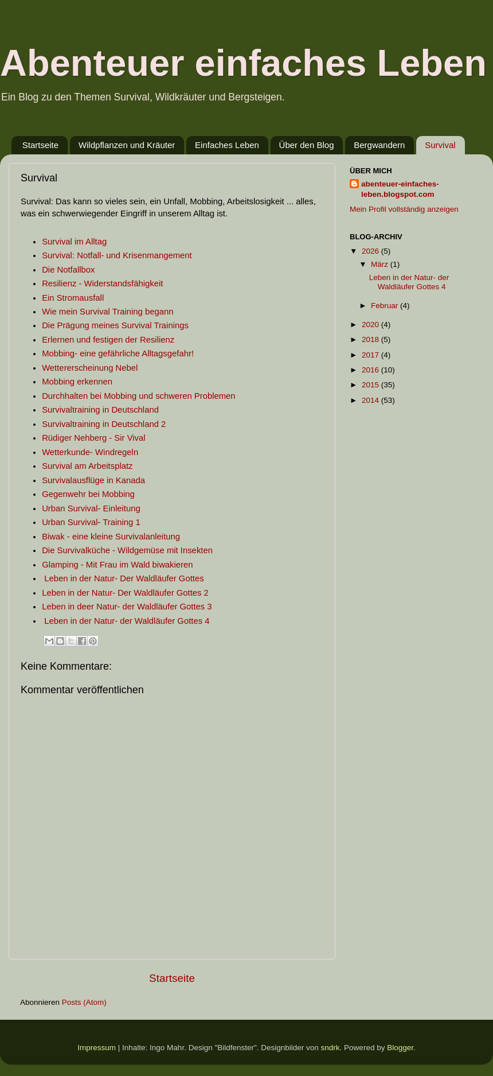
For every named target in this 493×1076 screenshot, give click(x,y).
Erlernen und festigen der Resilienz (108, 339)
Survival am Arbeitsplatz (87, 466)
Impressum (96, 1047)
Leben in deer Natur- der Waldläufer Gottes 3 (127, 606)
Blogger (400, 1047)
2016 (371, 370)
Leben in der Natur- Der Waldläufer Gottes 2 (125, 592)
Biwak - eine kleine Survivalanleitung (111, 536)
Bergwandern (379, 145)
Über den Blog (306, 145)
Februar (385, 305)
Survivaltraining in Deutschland (100, 409)
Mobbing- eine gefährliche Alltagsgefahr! (118, 353)
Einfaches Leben (227, 145)
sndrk (330, 1047)
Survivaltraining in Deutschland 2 (104, 424)
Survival (440, 145)
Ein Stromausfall (73, 297)
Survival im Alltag (74, 241)
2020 (371, 324)
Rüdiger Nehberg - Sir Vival (93, 437)
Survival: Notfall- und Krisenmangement (117, 255)
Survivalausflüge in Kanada (93, 480)
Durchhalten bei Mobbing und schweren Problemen (139, 396)
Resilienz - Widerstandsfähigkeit (102, 283)
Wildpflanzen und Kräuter (127, 145)
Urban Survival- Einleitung (91, 508)
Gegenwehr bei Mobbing (88, 494)
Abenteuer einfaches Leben (243, 63)
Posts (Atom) (84, 1002)
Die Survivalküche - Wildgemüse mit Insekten (127, 550)
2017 (371, 355)
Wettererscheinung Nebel (90, 367)
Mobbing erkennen (77, 381)
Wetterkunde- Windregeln (90, 452)
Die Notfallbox (68, 269)
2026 (371, 251)
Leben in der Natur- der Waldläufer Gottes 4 (126, 621)
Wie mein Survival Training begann (107, 311)
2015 (371, 384)
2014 (371, 400)
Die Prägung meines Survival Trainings (115, 325)
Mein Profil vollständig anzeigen (404, 209)
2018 (371, 339)
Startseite (40, 145)
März (380, 264)
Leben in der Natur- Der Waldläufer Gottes (124, 578)
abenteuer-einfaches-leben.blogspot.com (400, 189)
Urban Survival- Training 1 (91, 522)
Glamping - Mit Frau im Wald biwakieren (118, 564)
